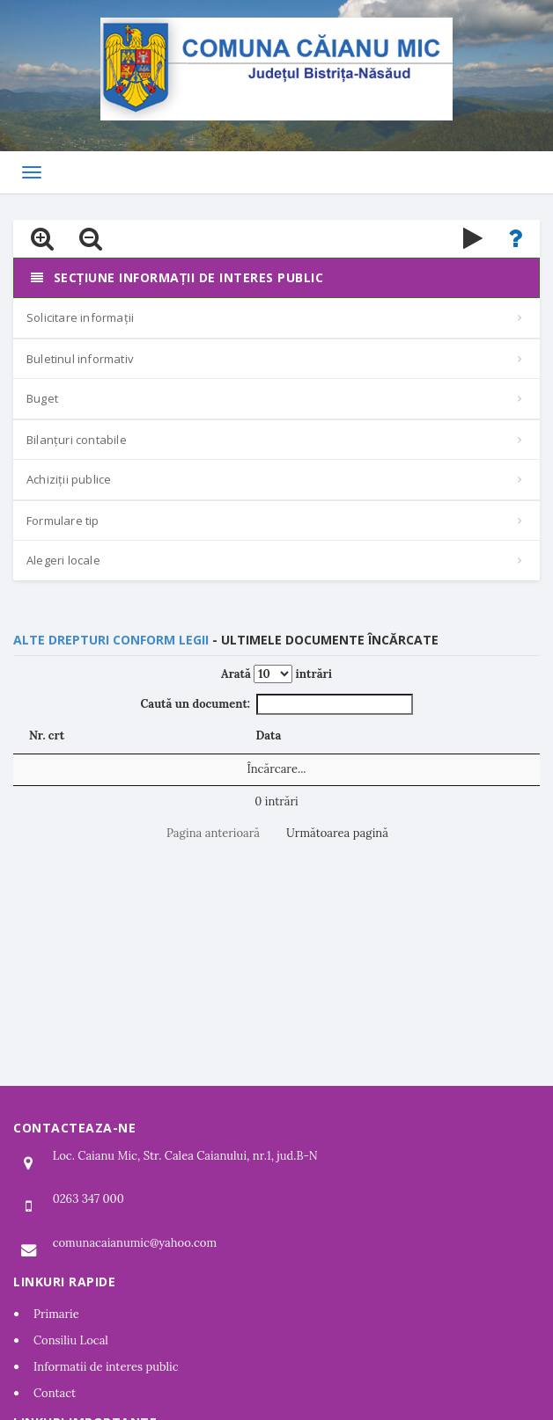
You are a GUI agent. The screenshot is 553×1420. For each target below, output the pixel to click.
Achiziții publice (68, 479)
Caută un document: (276, 705)
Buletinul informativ (80, 359)
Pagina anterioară (213, 833)
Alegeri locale (63, 560)
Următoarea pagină (337, 833)
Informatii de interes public (106, 1366)
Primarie (56, 1314)
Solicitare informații (80, 317)
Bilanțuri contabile (76, 440)
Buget (42, 398)
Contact (54, 1393)
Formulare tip (63, 520)
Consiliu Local (70, 1340)
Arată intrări (276, 674)
